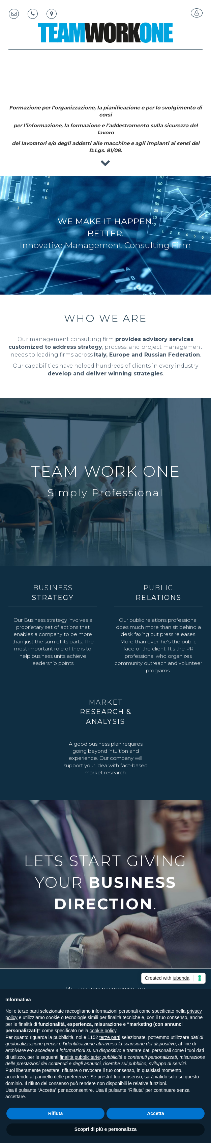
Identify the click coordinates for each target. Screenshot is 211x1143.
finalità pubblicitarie (80, 1057)
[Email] (14, 14)
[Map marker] (52, 14)
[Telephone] (33, 14)
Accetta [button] (155, 1113)
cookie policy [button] (103, 1030)
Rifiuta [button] (55, 1113)
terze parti (109, 1037)
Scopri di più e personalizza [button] (105, 1129)
